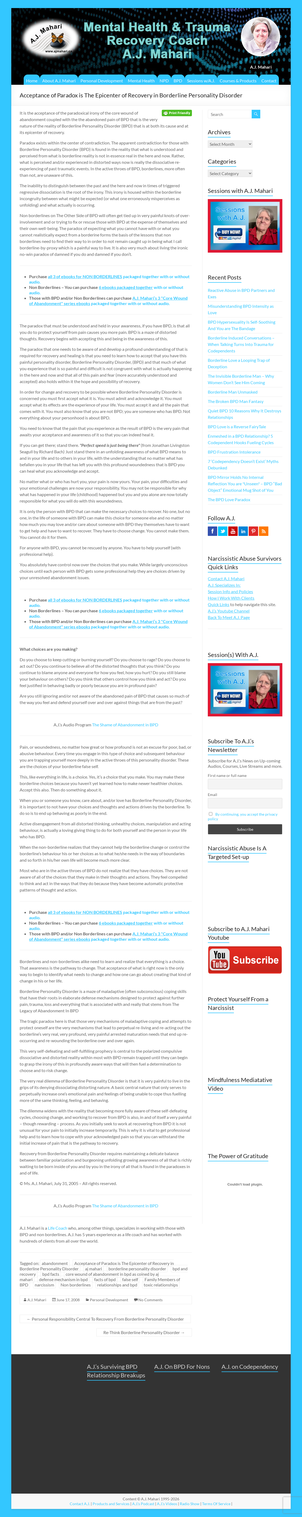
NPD (164, 80)
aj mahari (93, 1268)
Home (31, 80)
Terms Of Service (216, 1503)
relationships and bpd (117, 1284)
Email (212, 794)
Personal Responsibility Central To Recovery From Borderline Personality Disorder (105, 1318)
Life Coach (57, 1227)
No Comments (150, 1299)
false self (130, 1279)
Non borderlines (76, 1284)
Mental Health (141, 80)
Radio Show (189, 1503)
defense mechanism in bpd (63, 1279)
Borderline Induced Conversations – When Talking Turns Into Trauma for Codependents (241, 344)
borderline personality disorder (137, 1268)
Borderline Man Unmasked (233, 391)
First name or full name (227, 775)
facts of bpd (105, 1279)
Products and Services (111, 1503)
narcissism (44, 1284)
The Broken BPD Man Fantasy (236, 401)
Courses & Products (238, 80)
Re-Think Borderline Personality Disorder (144, 1332)
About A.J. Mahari (59, 80)
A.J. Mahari (36, 1299)
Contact (268, 80)
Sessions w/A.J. (201, 80)
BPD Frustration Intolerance (234, 451)
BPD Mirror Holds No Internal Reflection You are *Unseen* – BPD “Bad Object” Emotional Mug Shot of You (245, 484)
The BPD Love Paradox (229, 499)
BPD (178, 80)
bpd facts (50, 1273)
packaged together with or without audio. (108, 300)
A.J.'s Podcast (143, 1503)
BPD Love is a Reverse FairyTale (237, 426)
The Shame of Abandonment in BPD (125, 724)
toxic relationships (161, 1284)
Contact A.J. (80, 1503)
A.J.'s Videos (167, 1503)
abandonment (55, 1263)
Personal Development (101, 80)
